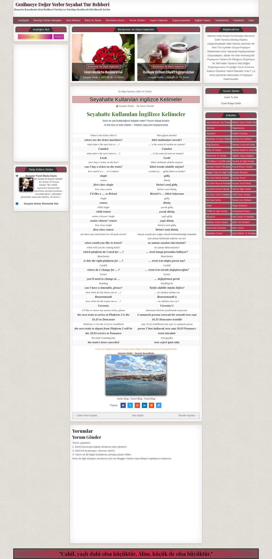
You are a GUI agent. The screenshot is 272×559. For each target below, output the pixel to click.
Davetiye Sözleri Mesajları (47, 20)
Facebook (238, 20)
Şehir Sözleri (238, 228)
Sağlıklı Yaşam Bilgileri (243, 155)
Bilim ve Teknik (93, 20)
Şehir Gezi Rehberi (241, 222)
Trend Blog (149, 398)
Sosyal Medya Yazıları (242, 166)
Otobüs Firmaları (240, 133)
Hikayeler (210, 216)
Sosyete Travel (239, 178)
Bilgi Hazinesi (128, 91)
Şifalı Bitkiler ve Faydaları (244, 233)
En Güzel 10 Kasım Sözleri (48, 179)
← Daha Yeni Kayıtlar (85, 415)
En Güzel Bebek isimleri (217, 178)
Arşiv (251, 20)
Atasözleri (211, 133)
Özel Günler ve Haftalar (243, 216)
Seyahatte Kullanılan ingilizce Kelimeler (136, 99)
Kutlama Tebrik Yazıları (217, 222)
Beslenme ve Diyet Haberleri (103, 66)
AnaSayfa (23, 20)
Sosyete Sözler (90, 77)
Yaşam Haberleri (159, 20)
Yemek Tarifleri (137, 20)
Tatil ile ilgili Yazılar (241, 189)
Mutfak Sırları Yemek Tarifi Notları (248, 122)
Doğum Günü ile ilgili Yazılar (219, 172)
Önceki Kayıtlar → (188, 415)
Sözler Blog (123, 398)
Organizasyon (238, 128)
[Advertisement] (186, 8)
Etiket (209, 205)
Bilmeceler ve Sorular (216, 155)
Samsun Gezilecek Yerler (243, 144)
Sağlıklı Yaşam (202, 20)
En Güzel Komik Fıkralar (217, 189)
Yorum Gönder (146, 106)
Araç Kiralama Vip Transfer (219, 122)
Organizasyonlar (181, 20)
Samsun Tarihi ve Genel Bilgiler (247, 150)
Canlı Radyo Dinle (231, 103)
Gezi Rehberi (73, 20)
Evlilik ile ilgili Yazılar (216, 211)
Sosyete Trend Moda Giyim (41, 175)
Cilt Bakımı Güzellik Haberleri (220, 161)
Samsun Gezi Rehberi (242, 139)
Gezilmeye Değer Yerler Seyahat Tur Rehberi (62, 4)
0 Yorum (119, 77)
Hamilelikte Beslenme (103, 72)
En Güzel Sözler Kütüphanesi (219, 194)
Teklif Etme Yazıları (241, 194)
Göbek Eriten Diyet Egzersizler (168, 72)
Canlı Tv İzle (231, 97)
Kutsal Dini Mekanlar (216, 228)
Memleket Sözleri (115, 20)
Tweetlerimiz (222, 20)
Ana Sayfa (137, 415)
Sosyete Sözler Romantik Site (41, 203)
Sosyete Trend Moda (241, 183)
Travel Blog (136, 398)
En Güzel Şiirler (213, 200)
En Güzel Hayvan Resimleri (219, 183)
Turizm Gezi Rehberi (241, 200)
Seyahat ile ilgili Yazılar (243, 161)
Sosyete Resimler (240, 172)
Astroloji (210, 128)
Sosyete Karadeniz (144, 353)
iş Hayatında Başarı (241, 211)
